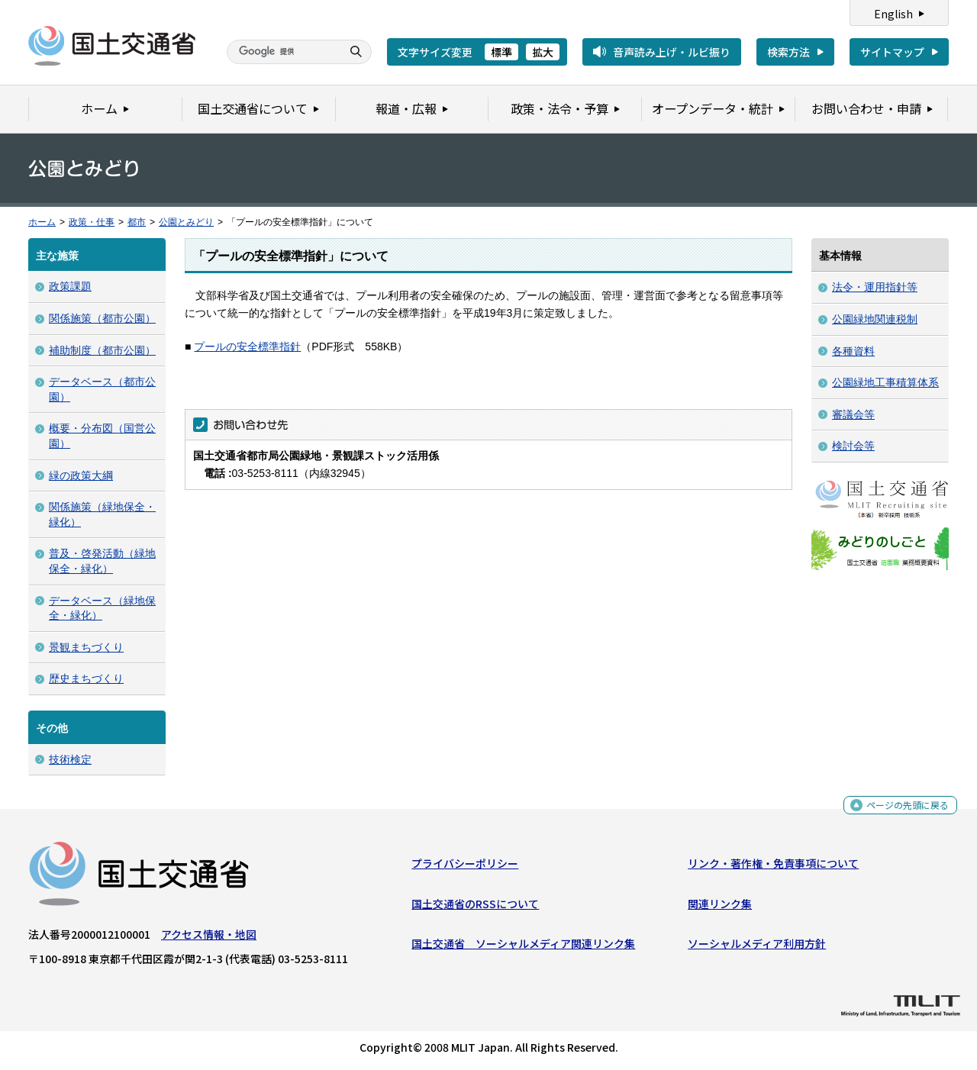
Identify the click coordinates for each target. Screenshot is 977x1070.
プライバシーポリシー (464, 867)
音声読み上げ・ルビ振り (671, 52)
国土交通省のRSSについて (475, 906)
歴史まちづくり (86, 678)
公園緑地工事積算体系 (885, 382)
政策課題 (70, 286)
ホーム (42, 222)
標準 (501, 52)
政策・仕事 (91, 222)
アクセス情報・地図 (208, 938)
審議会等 (853, 414)
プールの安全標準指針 (247, 346)
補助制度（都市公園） (102, 350)
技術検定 (70, 759)
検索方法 (788, 52)
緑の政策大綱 (81, 475)
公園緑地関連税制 (874, 319)
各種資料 (853, 351)
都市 (136, 222)
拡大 (542, 52)
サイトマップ (892, 52)
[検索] (282, 51)
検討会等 (853, 446)
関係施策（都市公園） (102, 318)
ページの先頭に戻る (901, 812)
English (893, 13)
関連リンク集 (720, 906)
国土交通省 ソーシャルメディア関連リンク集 (523, 947)
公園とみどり (186, 222)
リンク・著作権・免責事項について (773, 867)
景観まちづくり (86, 647)
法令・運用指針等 (874, 287)
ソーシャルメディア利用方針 (757, 947)
